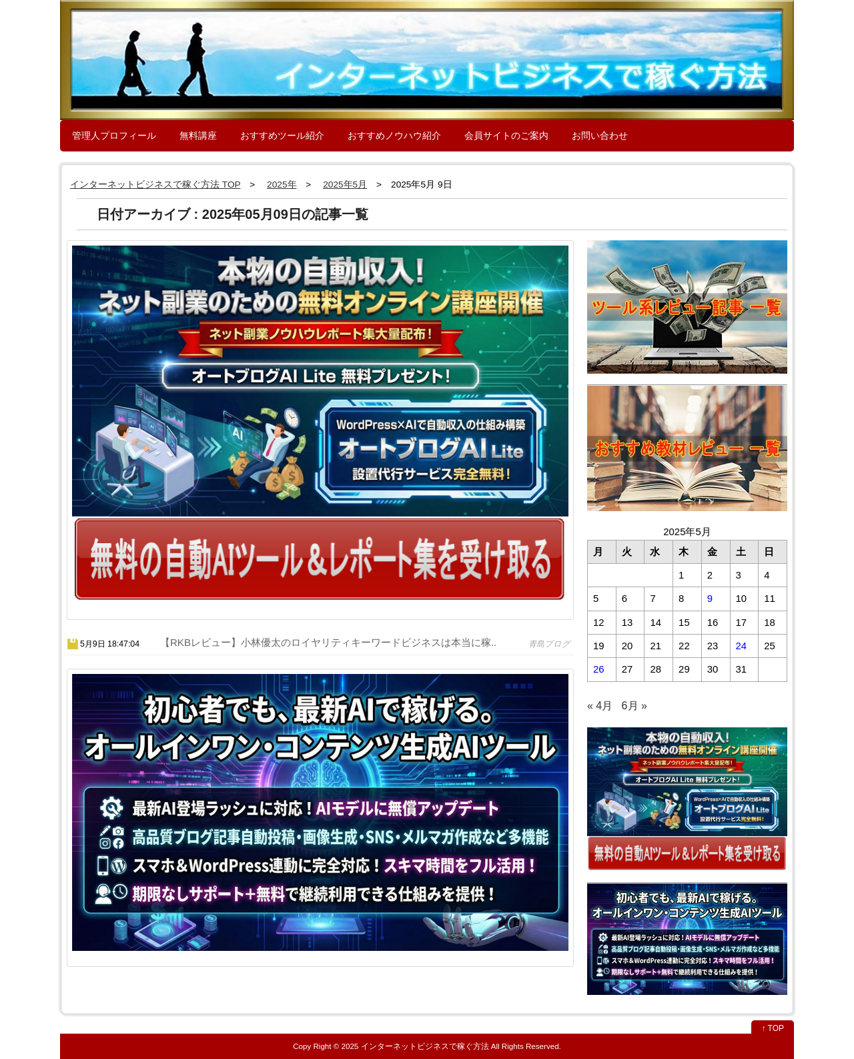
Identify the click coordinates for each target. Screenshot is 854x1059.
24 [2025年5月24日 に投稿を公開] (741, 646)
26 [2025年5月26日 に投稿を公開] (598, 669)
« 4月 (599, 705)
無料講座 (198, 135)
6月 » (634, 705)
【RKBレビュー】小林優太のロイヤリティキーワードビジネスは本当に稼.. (328, 642)
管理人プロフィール (114, 135)
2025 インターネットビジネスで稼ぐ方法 (415, 1046)
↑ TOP (772, 1028)
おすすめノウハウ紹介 (394, 135)
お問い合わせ (600, 135)
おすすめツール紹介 (282, 135)
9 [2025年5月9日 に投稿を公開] (710, 598)
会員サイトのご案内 (506, 135)
